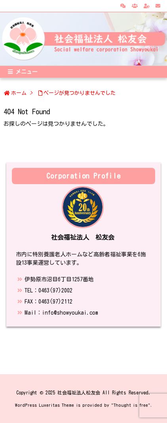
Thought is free (131, 405)
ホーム (19, 93)
